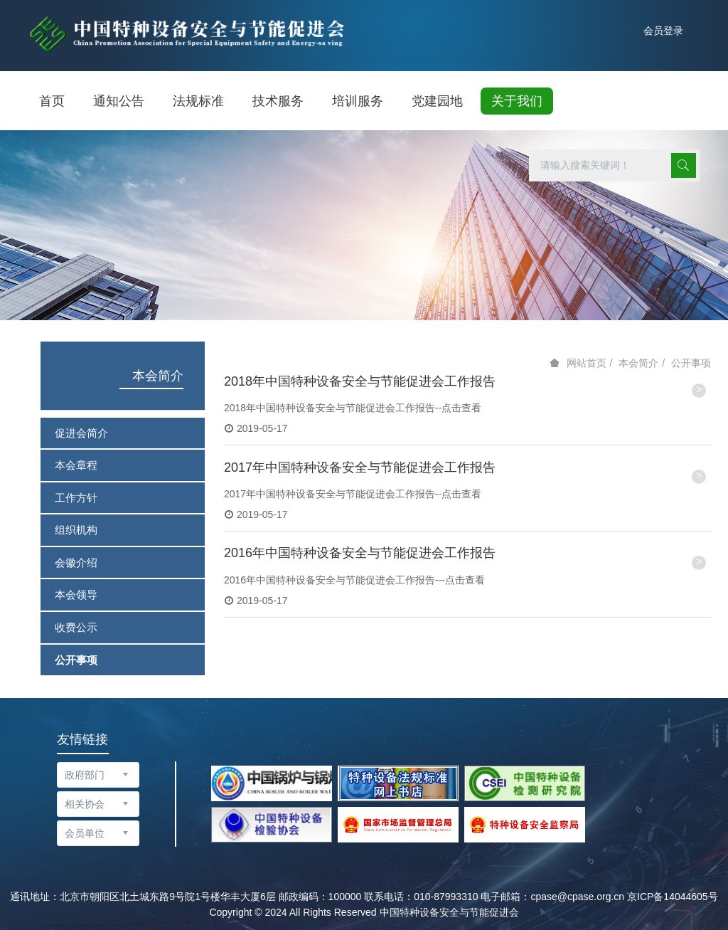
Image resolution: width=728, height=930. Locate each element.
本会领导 (76, 594)
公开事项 (76, 660)
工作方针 (76, 498)
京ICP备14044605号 (672, 896)
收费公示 (76, 627)
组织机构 (76, 530)
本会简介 (157, 376)
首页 (52, 101)
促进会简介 (81, 433)
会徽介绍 (76, 562)
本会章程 (76, 465)
